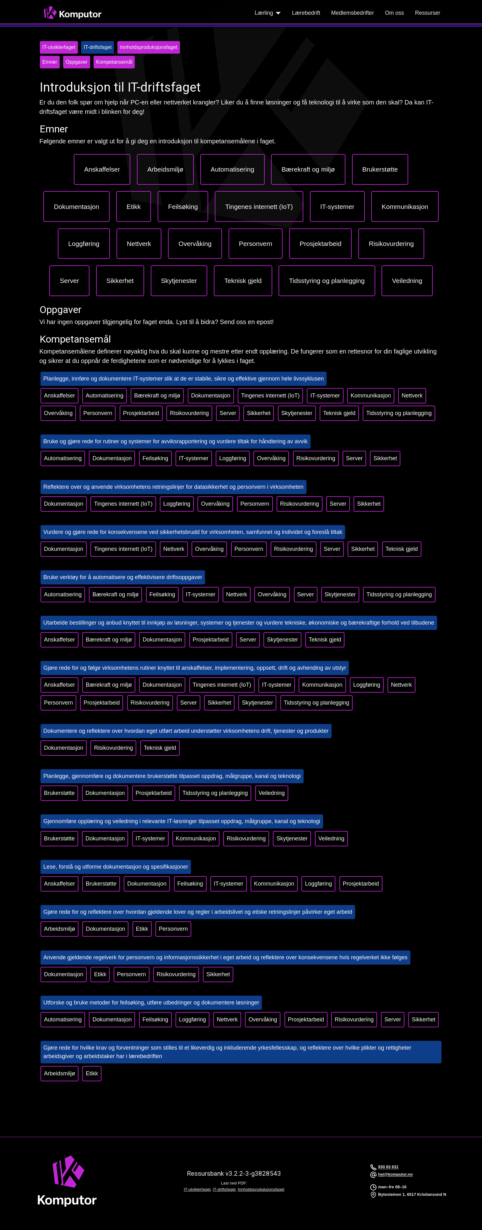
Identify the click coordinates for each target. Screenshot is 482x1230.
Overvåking (58, 413)
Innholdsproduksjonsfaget (261, 1189)
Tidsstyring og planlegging (398, 413)
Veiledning (272, 793)
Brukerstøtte (59, 793)
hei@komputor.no (395, 1174)
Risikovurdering (189, 413)
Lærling (264, 13)
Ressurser (427, 13)
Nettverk (412, 395)
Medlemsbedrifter (352, 13)
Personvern (97, 413)
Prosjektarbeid (141, 413)
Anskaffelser (59, 395)
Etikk (142, 929)
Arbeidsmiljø (59, 929)
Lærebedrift (306, 13)
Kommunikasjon (371, 395)
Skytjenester (296, 413)
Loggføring (232, 458)
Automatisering (104, 395)
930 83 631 (388, 1167)
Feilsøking (155, 458)
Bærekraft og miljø (157, 395)
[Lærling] (277, 13)
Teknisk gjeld (339, 413)
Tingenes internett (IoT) (270, 395)
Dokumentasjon (210, 395)
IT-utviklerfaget (197, 1189)
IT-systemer (325, 395)
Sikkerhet (258, 413)
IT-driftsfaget (224, 1189)
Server (227, 413)
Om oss (394, 13)
